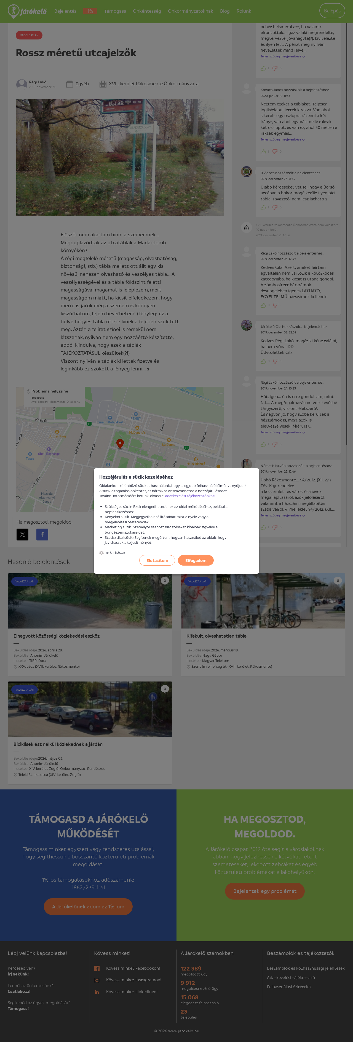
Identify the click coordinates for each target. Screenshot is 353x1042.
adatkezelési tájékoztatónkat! (190, 495)
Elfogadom (196, 560)
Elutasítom (157, 560)
